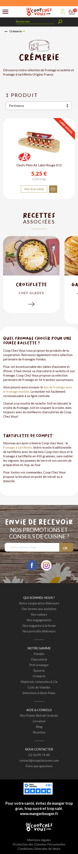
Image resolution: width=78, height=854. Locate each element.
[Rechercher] (35, 21)
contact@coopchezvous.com (39, 760)
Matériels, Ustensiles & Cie (39, 682)
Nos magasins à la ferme (39, 625)
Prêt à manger (39, 665)
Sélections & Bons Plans (39, 693)
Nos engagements (39, 620)
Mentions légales (39, 840)
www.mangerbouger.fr (39, 813)
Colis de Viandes (39, 687)
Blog (39, 726)
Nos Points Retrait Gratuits (39, 715)
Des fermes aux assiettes (39, 609)
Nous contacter (39, 749)
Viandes (39, 654)
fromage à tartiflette (17, 447)
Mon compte (62, 11)
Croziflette (31, 284)
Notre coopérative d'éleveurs (39, 603)
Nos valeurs (39, 614)
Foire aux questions (39, 766)
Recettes (39, 732)
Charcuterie (39, 659)
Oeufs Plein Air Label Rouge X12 (39, 165)
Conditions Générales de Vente (39, 848)
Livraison (39, 721)
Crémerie (39, 676)
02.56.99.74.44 (39, 755)
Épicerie (39, 670)
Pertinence (16, 106)
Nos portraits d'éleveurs (39, 631)
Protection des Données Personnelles (39, 844)
